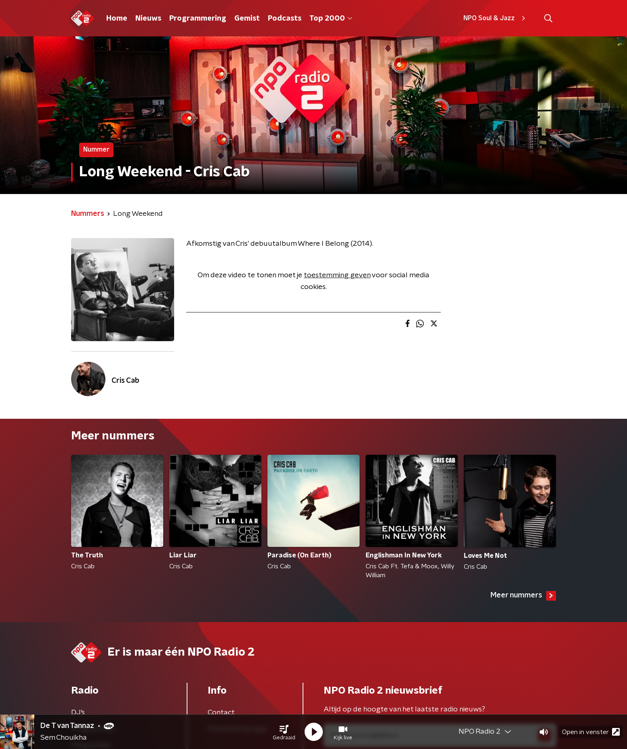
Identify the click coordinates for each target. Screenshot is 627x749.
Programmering (197, 18)
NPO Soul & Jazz (495, 18)
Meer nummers (523, 596)
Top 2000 (330, 18)
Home (116, 18)
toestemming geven (337, 275)
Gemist (247, 18)
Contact (221, 712)
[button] (284, 732)
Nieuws (148, 18)
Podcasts (284, 18)
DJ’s (78, 712)
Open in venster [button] (591, 732)
